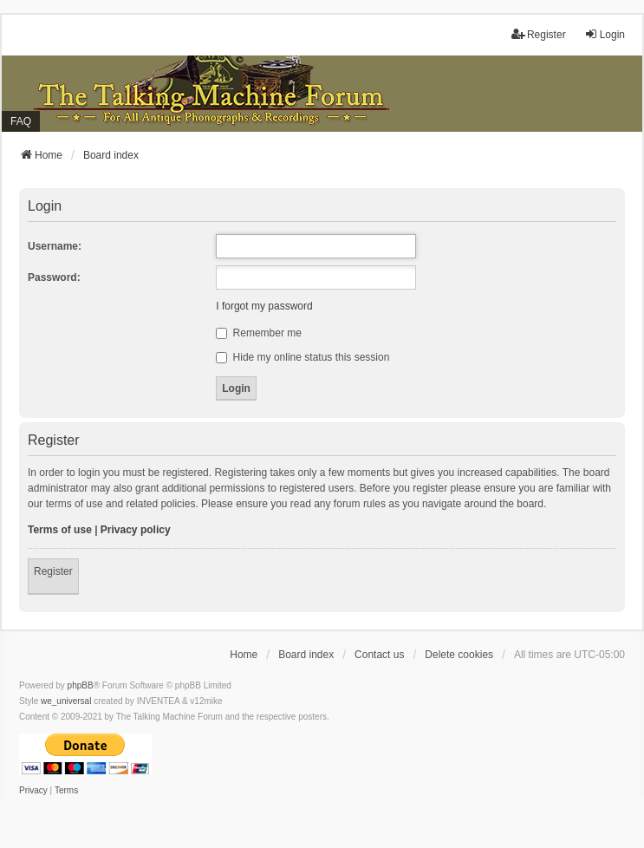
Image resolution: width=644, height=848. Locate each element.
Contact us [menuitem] (379, 655)
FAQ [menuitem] (20, 121)
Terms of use (60, 530)
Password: (54, 277)
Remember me (259, 333)
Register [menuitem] (538, 34)
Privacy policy (136, 530)
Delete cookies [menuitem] (459, 655)
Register (53, 571)
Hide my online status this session (302, 357)
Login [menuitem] (604, 34)
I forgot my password (264, 306)
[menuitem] (33, 791)
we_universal (66, 701)
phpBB (81, 685)
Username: (54, 246)
